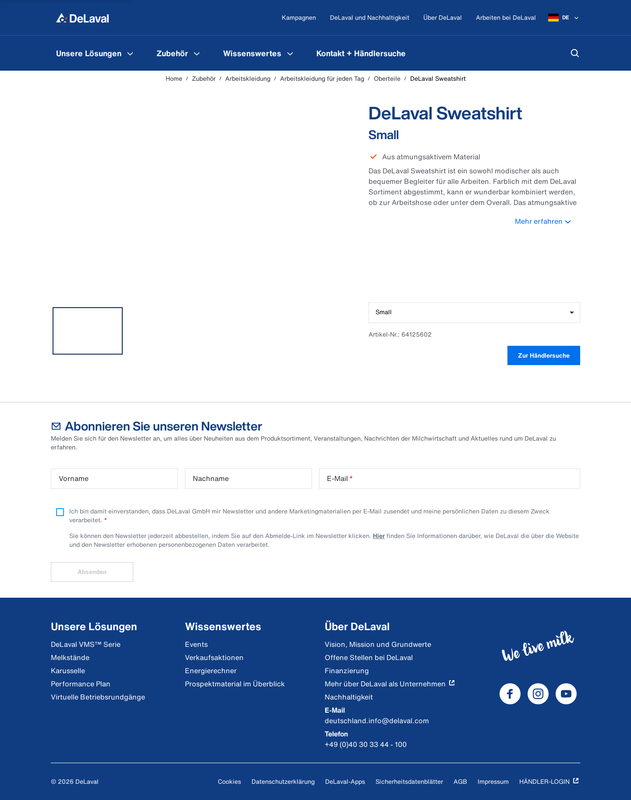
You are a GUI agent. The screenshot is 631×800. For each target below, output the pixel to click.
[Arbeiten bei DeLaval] (506, 18)
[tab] (88, 331)
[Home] (82, 17)
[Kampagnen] (299, 18)
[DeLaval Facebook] (510, 693)
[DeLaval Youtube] (566, 693)
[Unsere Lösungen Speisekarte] (130, 53)
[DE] (564, 17)
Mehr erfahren (547, 221)
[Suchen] (574, 53)
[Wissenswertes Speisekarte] (290, 53)
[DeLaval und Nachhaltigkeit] (369, 18)
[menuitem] (96, 53)
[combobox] (474, 312)
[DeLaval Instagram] (538, 693)
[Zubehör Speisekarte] (197, 53)
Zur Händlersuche (544, 355)
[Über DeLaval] (442, 18)
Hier (379, 535)
